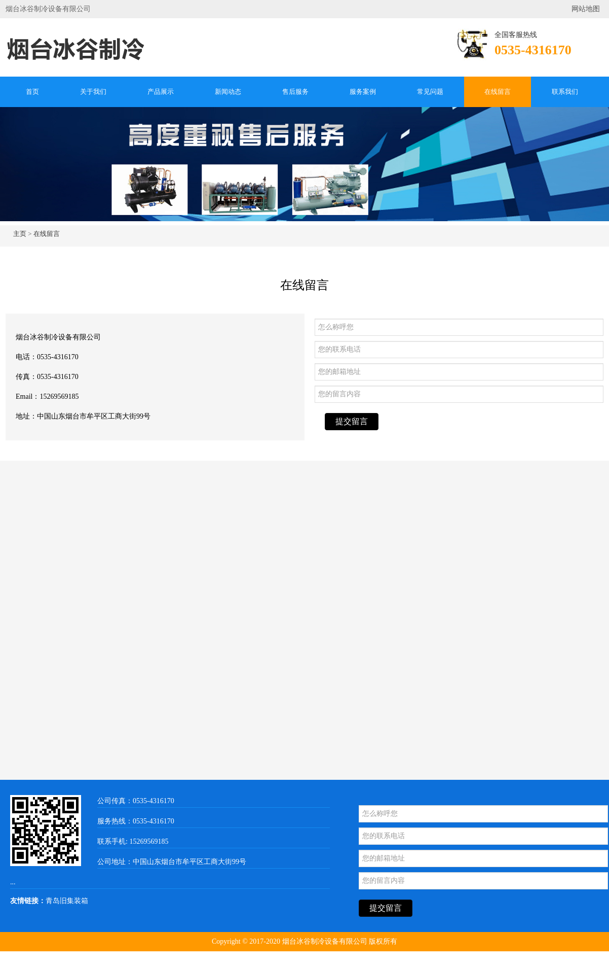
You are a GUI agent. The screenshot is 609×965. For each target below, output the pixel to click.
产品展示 (160, 91)
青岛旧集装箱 (67, 901)
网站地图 (586, 9)
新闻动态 (228, 91)
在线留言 (497, 91)
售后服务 (295, 91)
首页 (32, 91)
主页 (19, 233)
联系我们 (565, 91)
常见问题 (430, 91)
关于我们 (93, 91)
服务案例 (363, 91)
